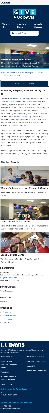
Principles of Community (36, 361)
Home (3, 73)
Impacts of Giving (21, 25)
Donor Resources (7, 357)
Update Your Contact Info (36, 370)
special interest (9, 315)
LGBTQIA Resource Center (16, 98)
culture (6, 322)
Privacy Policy (6, 384)
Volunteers (5, 372)
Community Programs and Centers (31, 73)
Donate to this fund (24, 83)
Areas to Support (38, 25)
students (7, 312)
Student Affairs (12, 73)
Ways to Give (6, 25)
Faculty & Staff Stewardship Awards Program (9, 364)
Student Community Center (26, 116)
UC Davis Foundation (35, 357)
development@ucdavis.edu (10, 408)
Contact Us (31, 366)
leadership (7, 319)
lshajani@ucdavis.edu (8, 277)
